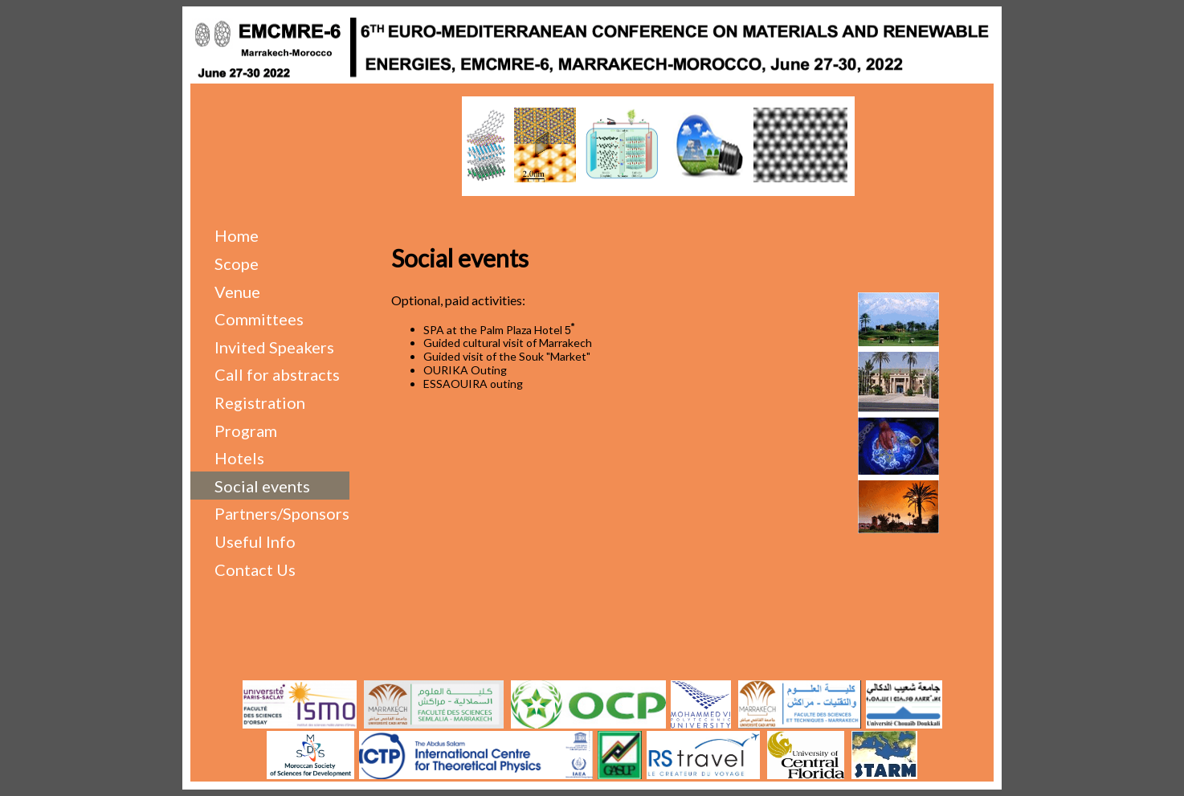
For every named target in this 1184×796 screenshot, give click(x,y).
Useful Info (255, 541)
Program (245, 430)
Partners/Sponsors (281, 513)
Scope (236, 263)
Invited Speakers (274, 347)
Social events (262, 486)
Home (236, 235)
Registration (259, 402)
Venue (237, 291)
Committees (259, 319)
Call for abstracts (277, 374)
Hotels (239, 457)
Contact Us (255, 569)
